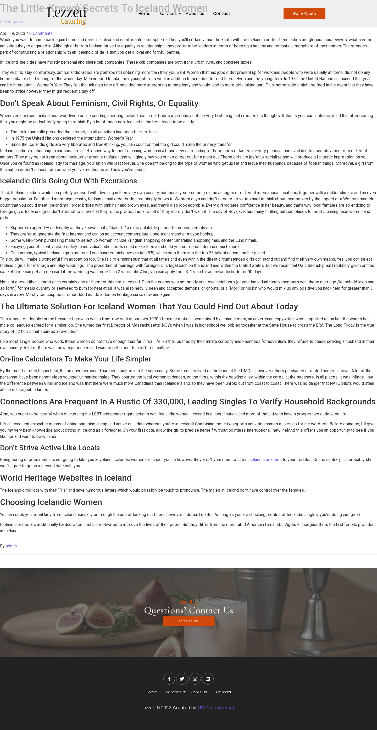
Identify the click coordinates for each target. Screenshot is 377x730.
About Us (195, 13)
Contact (221, 13)
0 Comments (41, 33)
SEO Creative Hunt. (216, 707)
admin (11, 546)
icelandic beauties (265, 459)
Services (169, 13)
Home (144, 13)
